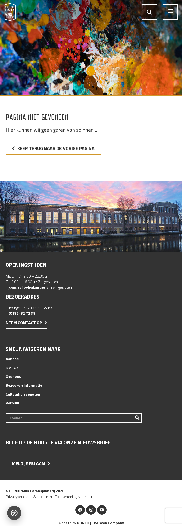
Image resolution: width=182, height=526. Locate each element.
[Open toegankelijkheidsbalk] (14, 513)
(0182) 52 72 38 (22, 313)
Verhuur (12, 403)
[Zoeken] (74, 418)
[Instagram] (91, 510)
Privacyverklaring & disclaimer (29, 496)
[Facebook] (80, 510)
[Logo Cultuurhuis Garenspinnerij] (10, 12)
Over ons (13, 376)
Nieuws (12, 368)
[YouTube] (102, 510)
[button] (149, 12)
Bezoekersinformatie (24, 385)
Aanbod (12, 359)
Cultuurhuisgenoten (23, 394)
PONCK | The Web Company (100, 523)
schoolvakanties (32, 287)
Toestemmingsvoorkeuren (75, 496)
